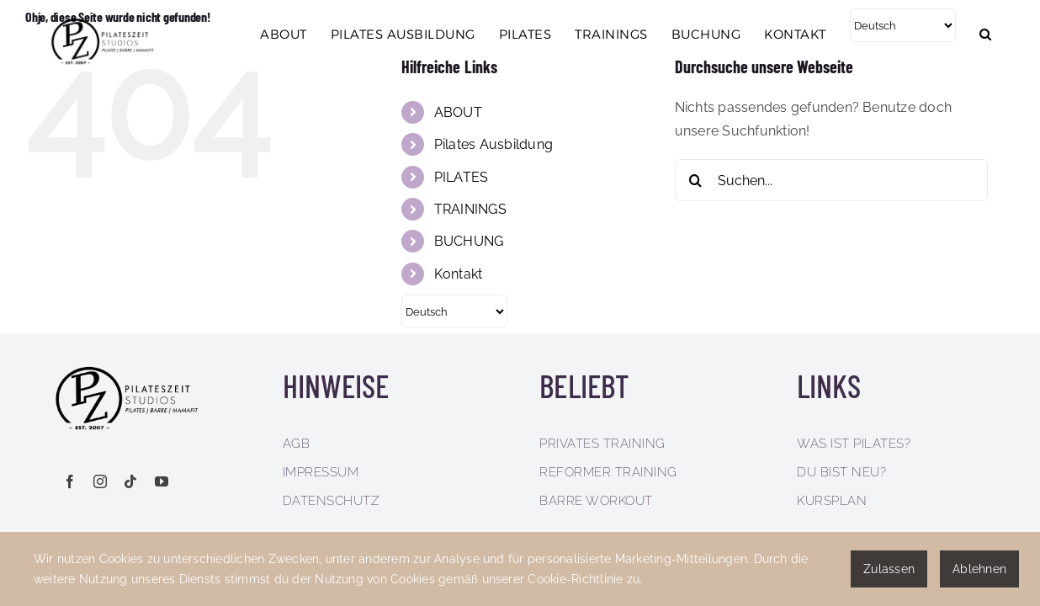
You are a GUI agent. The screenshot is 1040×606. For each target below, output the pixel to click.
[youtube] (161, 481)
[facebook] (70, 481)
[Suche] (696, 180)
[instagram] (100, 481)
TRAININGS (470, 209)
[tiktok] (130, 481)
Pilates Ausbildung (493, 144)
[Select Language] (908, 93)
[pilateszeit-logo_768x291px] (134, 365)
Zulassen (889, 569)
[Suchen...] (831, 180)
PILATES (461, 177)
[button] (1009, 102)
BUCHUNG (469, 241)
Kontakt (458, 274)
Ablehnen (979, 569)
